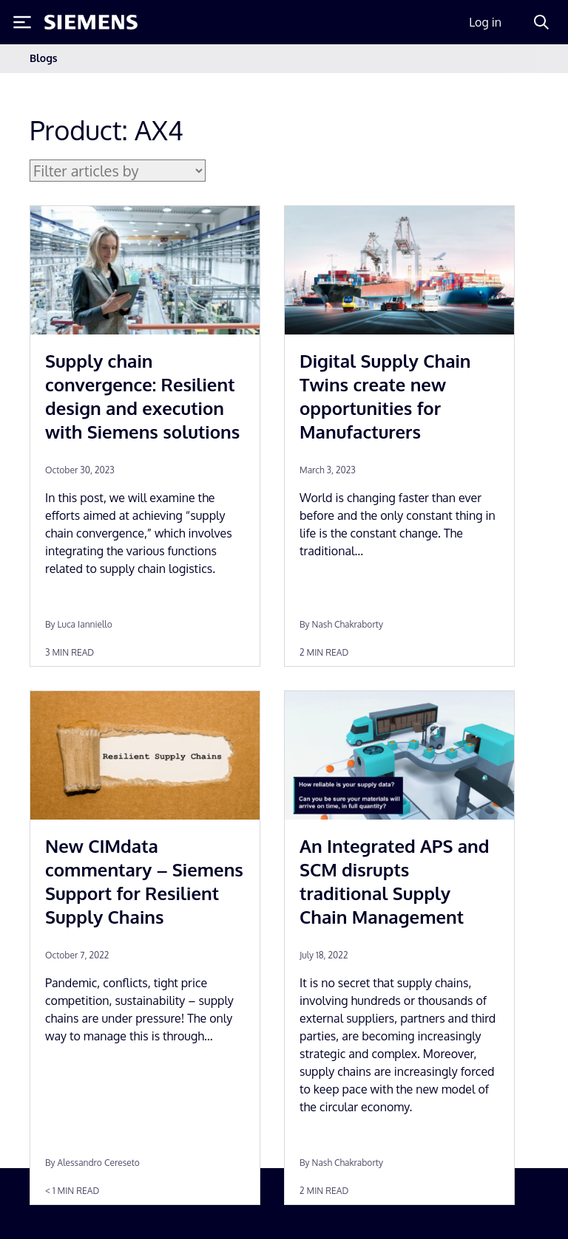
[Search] (541, 22)
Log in (485, 22)
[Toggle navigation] (523, 58)
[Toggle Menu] (22, 22)
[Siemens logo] (91, 22)
